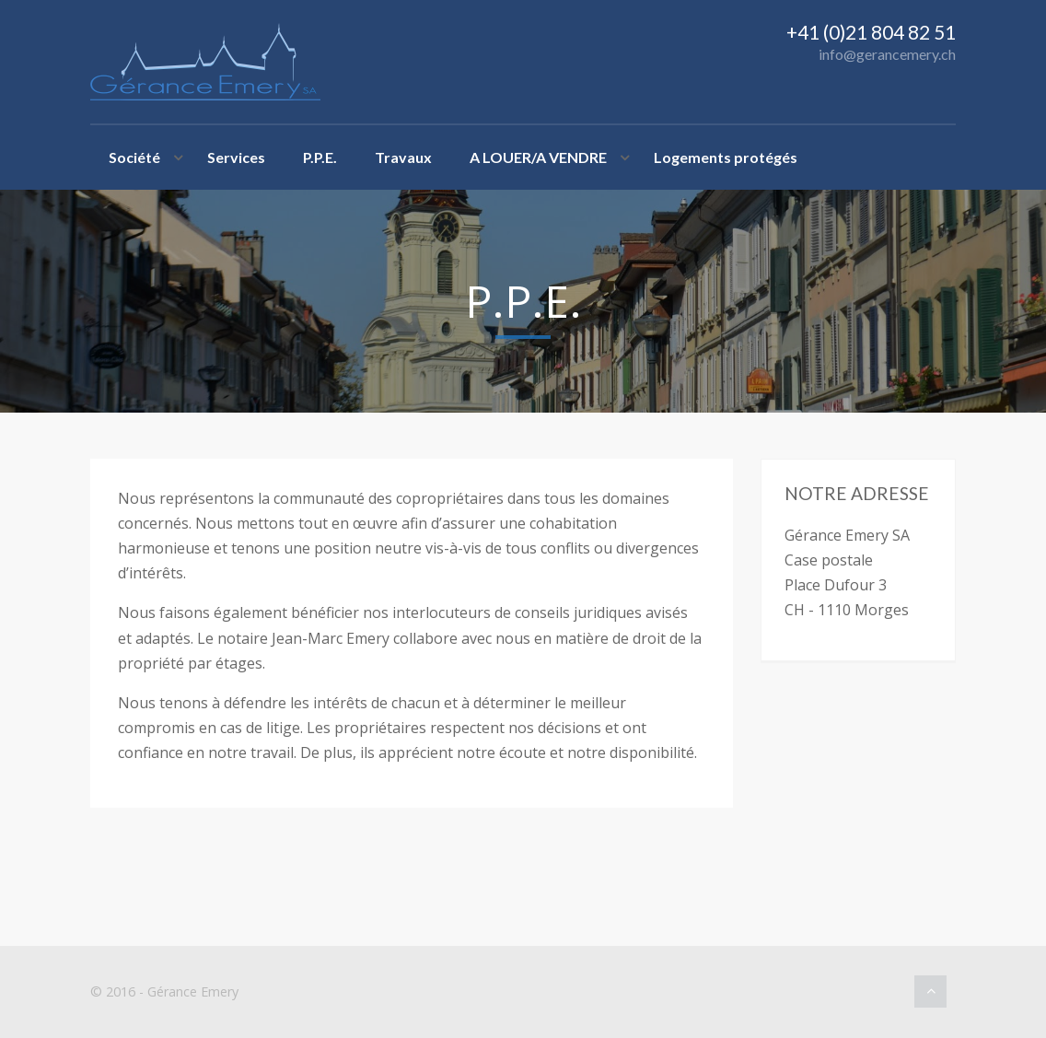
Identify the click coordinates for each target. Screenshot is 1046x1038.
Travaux (403, 157)
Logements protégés (725, 157)
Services (236, 157)
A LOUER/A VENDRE (538, 157)
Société (134, 157)
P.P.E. (320, 157)
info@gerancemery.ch (887, 54)
